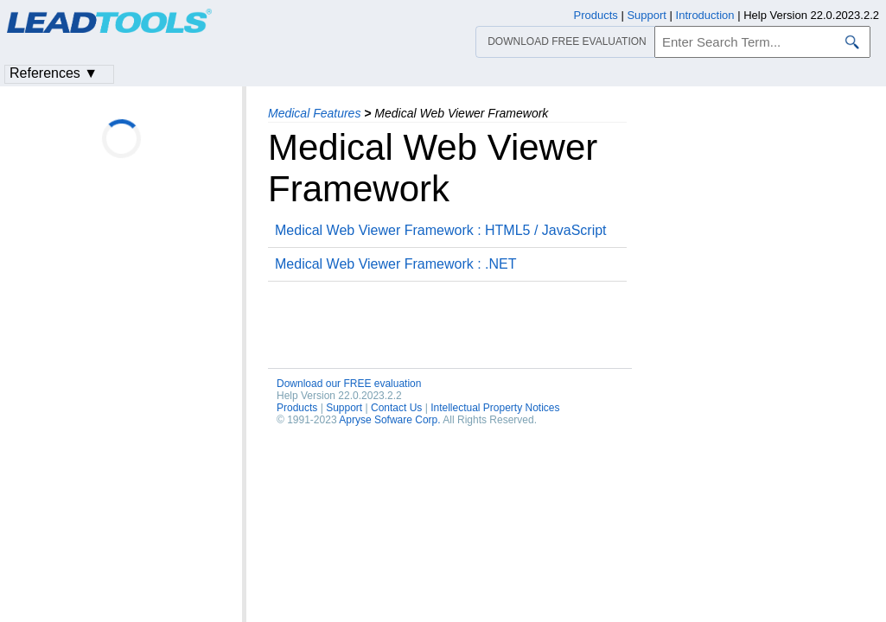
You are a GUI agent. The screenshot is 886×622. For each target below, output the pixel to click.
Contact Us (396, 408)
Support (344, 408)
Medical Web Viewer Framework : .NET (395, 264)
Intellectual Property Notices (494, 408)
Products (297, 408)
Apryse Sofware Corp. (389, 420)
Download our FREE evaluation (349, 384)
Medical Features (314, 113)
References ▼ (54, 73)
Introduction (705, 15)
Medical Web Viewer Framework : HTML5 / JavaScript (441, 230)
